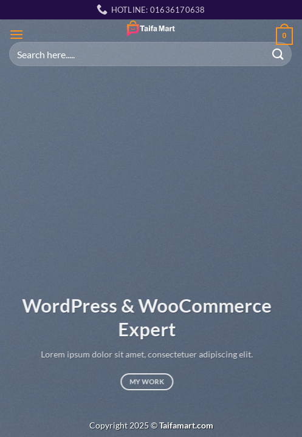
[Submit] (278, 54)
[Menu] (16, 34)
